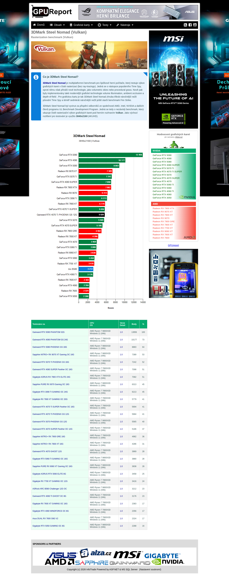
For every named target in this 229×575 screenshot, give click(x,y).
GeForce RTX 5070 (162, 175)
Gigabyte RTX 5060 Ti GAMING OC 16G (50, 459)
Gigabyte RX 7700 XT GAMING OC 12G (50, 481)
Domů (39, 24)
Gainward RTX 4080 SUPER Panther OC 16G (53, 369)
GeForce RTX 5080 (162, 162)
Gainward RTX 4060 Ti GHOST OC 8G (49, 496)
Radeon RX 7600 (161, 238)
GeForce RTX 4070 (162, 181)
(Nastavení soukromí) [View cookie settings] (150, 569)
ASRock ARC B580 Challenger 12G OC (50, 489)
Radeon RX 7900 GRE (164, 221)
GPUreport (173, 245)
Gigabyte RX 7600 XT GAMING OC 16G (50, 504)
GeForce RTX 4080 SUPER (166, 165)
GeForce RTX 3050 (162, 198)
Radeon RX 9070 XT (163, 211)
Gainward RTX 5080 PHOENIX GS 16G (50, 347)
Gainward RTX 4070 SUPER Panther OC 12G (53, 429)
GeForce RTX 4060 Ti (163, 191)
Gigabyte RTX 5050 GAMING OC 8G (49, 526)
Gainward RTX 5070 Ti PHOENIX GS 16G (51, 362)
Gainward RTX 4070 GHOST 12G (47, 451)
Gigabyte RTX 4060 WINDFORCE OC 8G (51, 511)
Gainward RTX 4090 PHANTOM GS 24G (50, 340)
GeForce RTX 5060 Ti (163, 184)
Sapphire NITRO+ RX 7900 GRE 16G (49, 436)
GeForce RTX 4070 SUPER (166, 178)
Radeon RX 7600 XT (163, 234)
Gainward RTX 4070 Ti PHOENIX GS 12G (51, 414)
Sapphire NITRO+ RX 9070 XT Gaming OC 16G (53, 354)
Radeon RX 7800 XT (163, 225)
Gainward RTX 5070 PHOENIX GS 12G (50, 422)
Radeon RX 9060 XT (163, 231)
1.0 (121, 332)
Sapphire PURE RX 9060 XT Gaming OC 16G (53, 466)
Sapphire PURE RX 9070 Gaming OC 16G (51, 384)
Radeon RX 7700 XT (163, 228)
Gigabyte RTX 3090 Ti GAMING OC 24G (50, 392)
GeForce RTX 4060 (162, 194)
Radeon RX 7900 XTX (163, 208)
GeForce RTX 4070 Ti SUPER (167, 171)
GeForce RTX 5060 (162, 188)
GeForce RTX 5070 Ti (163, 168)
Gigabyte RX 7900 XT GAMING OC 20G (50, 399)
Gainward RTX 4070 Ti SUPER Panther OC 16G (53, 407)
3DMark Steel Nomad (54, 83)
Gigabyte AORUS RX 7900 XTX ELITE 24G (51, 377)
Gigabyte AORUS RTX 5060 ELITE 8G (49, 474)
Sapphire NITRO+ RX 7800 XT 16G (48, 444)
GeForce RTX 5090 (162, 155)
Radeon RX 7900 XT (163, 215)
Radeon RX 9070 (161, 218)
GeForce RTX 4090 (162, 158)
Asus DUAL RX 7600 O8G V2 (45, 518)
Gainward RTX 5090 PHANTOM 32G (49, 332)
